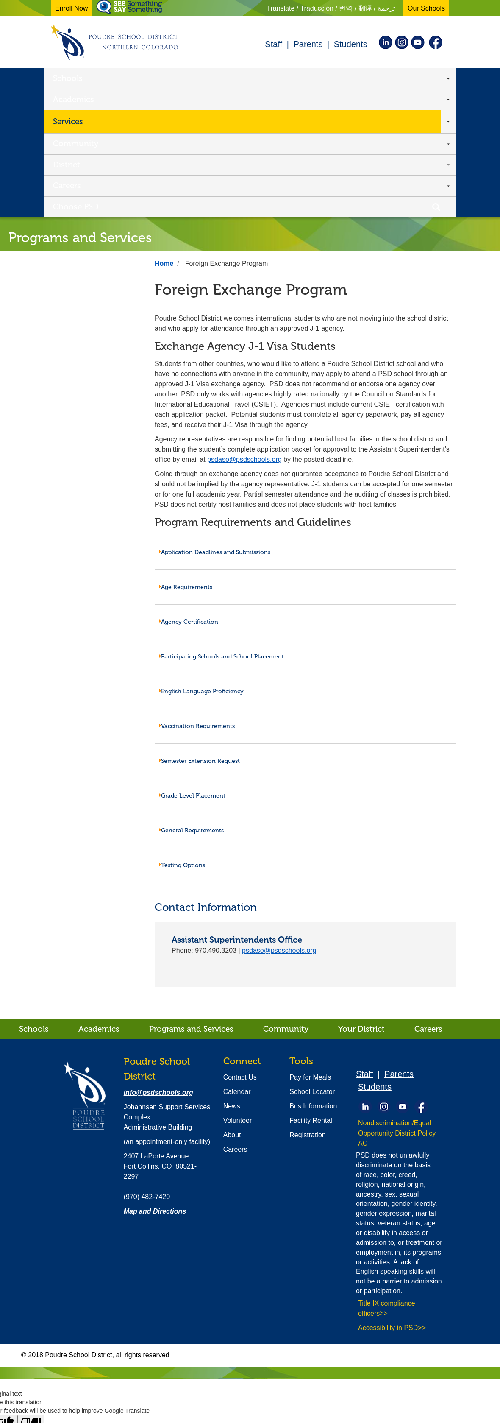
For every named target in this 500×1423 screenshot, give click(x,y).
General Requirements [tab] (191, 704)
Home (164, 137)
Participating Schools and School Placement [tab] (221, 530)
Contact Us (240, 950)
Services (173, 79)
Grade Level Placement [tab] (192, 669)
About (232, 1008)
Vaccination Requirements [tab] (197, 599)
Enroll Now (71, 8)
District (287, 79)
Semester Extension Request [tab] (199, 634)
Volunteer (237, 994)
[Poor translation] (30, 1296)
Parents (307, 44)
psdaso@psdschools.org (244, 333)
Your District (361, 902)
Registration (307, 1008)
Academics (120, 79)
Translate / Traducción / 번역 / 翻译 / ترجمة (331, 8)
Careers (332, 79)
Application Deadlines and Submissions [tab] (214, 426)
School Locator (312, 965)
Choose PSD (386, 79)
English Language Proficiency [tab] (201, 565)
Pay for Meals (310, 950)
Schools (68, 79)
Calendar (237, 965)
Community (234, 79)
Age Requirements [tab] (185, 460)
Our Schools (426, 8)
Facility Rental (310, 994)
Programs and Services (191, 902)
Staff (273, 44)
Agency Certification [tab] (188, 495)
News (231, 979)
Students (350, 44)
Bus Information (313, 979)
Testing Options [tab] (182, 738)
